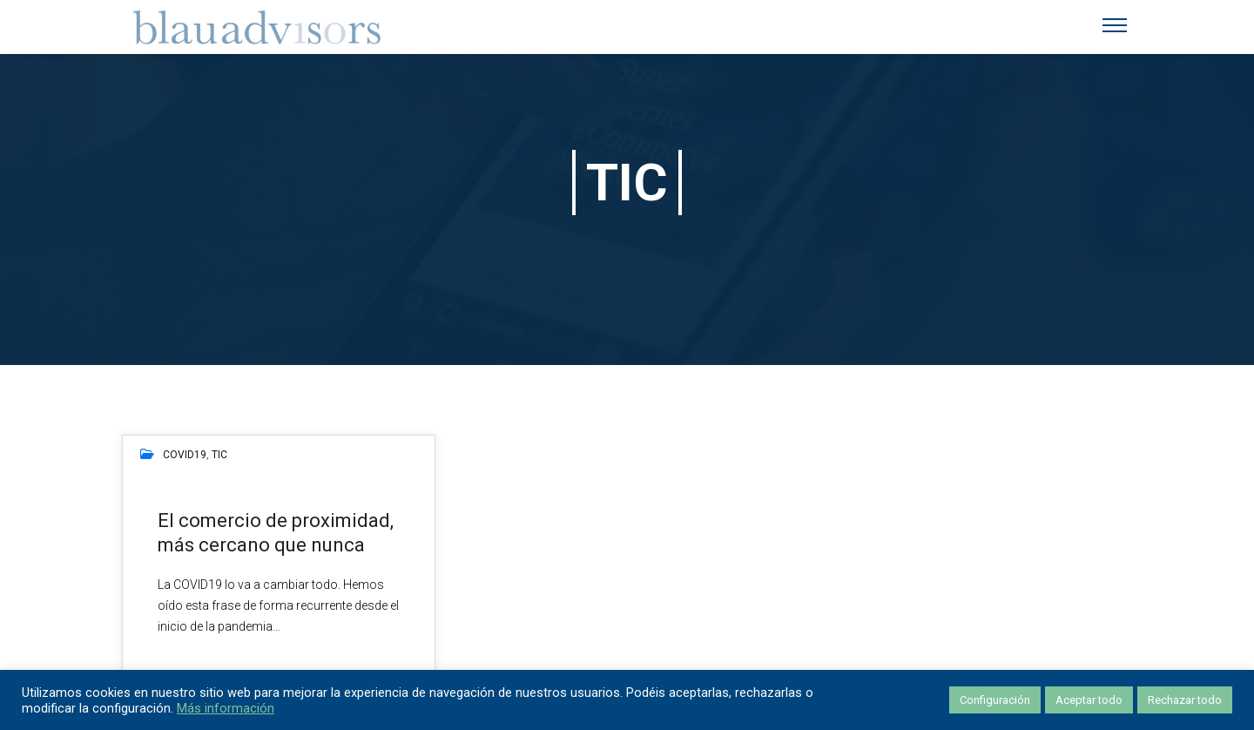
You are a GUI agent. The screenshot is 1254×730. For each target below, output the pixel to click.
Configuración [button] (995, 699)
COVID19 (184, 455)
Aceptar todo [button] (1089, 699)
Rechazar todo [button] (1185, 699)
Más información (225, 708)
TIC (219, 455)
